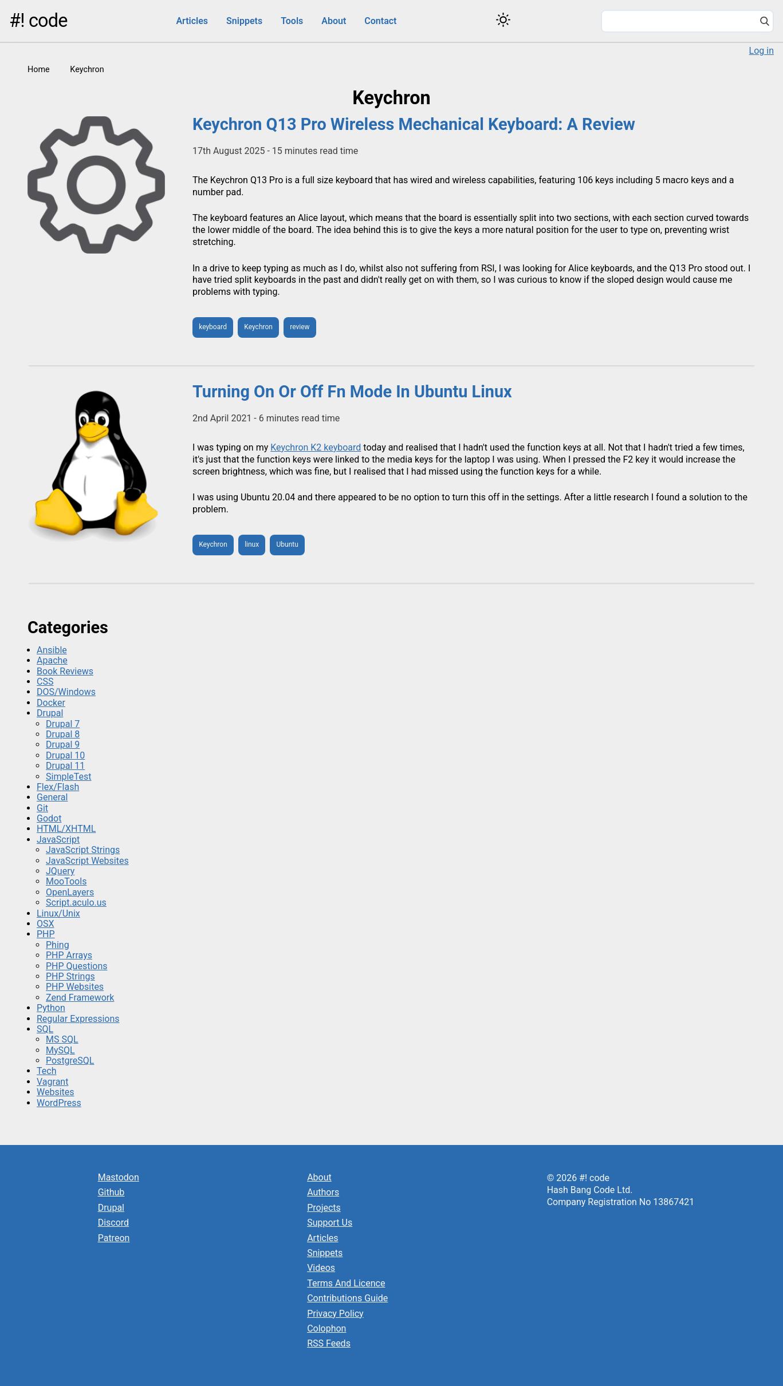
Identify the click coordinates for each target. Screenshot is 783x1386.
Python (51, 1007)
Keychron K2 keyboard (315, 447)
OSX (45, 923)
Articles (192, 20)
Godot (49, 818)
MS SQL (62, 1039)
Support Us (329, 1222)
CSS (45, 681)
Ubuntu (287, 544)
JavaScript (58, 839)
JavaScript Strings (83, 849)
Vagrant (52, 1081)
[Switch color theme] (503, 20)
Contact (380, 20)
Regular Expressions (78, 1018)
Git (42, 808)
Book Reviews (65, 671)
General (52, 797)
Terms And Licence (346, 1283)
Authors (323, 1192)
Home (38, 69)
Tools (292, 20)
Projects (324, 1207)
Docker (51, 702)
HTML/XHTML (66, 828)
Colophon (326, 1328)
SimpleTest (69, 776)
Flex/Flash (58, 786)
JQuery (60, 871)
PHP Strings (70, 976)
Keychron (258, 327)
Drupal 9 (63, 744)
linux (252, 544)
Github (111, 1192)
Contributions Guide (347, 1298)
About (333, 20)
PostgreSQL (70, 1060)
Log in (761, 50)
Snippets (244, 20)
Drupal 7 (63, 723)
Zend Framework (80, 997)
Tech (46, 1070)
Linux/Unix (58, 913)
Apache (52, 660)
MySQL (60, 1050)
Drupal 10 (65, 755)
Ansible (52, 650)
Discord (113, 1222)
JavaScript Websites (87, 860)
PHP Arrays (69, 955)
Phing (57, 944)
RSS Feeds (329, 1343)
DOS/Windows (66, 691)
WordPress (59, 1102)
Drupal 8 (63, 734)
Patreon (114, 1238)
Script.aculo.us (76, 902)
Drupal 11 (65, 765)
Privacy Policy (335, 1313)
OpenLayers (70, 892)
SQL (45, 1029)
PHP (46, 934)
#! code (38, 20)
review (299, 327)
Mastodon (118, 1177)
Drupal (50, 713)
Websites (55, 1092)
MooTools (66, 881)
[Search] (765, 22)
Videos (321, 1267)
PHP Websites (75, 986)
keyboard (213, 327)
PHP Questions (76, 966)
